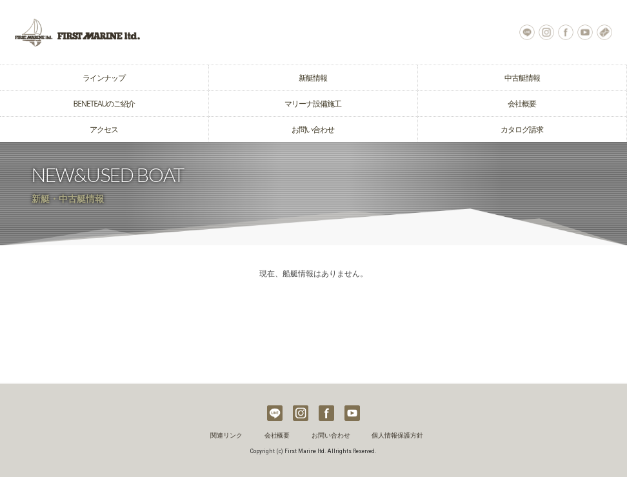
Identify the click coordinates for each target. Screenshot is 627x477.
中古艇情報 (522, 77)
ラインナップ (104, 77)
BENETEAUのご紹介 (104, 103)
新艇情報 (313, 77)
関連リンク (226, 435)
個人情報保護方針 (397, 435)
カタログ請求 (522, 129)
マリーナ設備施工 (312, 103)
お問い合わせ (604, 32)
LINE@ (527, 32)
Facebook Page (565, 32)
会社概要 (522, 103)
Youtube (585, 32)
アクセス (104, 129)
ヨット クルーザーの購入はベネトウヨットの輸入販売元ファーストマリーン (157, 32)
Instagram (546, 32)
